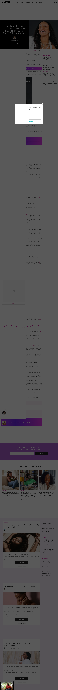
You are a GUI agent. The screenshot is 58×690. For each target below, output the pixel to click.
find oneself (40, 196)
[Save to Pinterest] (16, 43)
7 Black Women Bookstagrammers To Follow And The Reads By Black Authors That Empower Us (28, 494)
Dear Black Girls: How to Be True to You (10, 131)
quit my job (23, 557)
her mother (14, 257)
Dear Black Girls (22, 60)
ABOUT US (40, 2)
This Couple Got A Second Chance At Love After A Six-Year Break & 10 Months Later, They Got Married (48, 562)
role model (23, 177)
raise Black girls (19, 129)
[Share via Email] (17, 43)
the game (7, 64)
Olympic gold (17, 63)
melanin (15, 669)
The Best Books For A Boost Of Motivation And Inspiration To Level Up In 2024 (10, 493)
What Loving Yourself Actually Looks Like (32, 142)
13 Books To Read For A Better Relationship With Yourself (23, 68)
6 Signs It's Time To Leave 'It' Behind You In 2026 (50, 83)
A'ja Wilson (7, 60)
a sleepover (16, 165)
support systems (6, 232)
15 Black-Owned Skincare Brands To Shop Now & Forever (13, 142)
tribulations (14, 125)
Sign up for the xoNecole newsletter (20, 402)
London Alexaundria (45, 566)
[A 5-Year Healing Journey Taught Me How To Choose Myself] (21, 542)
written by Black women (13, 50)
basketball (18, 200)
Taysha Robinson (14, 40)
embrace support (16, 335)
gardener (8, 253)
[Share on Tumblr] (14, 43)
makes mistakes (4, 354)
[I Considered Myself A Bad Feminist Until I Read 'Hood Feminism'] (4, 423)
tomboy (18, 65)
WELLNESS (28, 2)
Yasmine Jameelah (44, 544)
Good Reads (14, 24)
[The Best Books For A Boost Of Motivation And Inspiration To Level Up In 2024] (10, 479)
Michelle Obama (27, 50)
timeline (39, 331)
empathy (32, 134)
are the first (36, 365)
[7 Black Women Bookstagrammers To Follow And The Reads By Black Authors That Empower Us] (29, 479)
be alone (29, 556)
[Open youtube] (54, 2)
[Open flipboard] (56, 2)
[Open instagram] (53, 2)
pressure (9, 371)
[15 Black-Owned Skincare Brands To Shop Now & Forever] (4, 141)
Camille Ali (45, 78)
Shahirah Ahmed (46, 62)
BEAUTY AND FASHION (46, 55)
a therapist (28, 375)
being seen (35, 173)
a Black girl (39, 161)
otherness (15, 169)
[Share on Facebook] (11, 43)
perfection (33, 345)
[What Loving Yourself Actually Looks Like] (23, 141)
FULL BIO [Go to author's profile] (9, 415)
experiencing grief (24, 331)
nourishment (24, 229)
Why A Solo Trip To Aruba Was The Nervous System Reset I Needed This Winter (47, 540)
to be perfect (22, 345)
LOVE (32, 2)
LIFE (36, 2)
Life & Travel (6, 522)
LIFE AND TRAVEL (45, 71)
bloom (15, 249)
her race (25, 167)
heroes (17, 204)
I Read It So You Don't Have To (12, 396)
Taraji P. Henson (35, 50)
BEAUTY (18, 2)
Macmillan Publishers (4, 123)
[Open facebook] (50, 2)
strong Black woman (15, 363)
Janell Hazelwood (23, 499)
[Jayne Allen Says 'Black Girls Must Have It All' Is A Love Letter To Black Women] (47, 479)
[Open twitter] (51, 2)
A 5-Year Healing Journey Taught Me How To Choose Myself (49, 74)
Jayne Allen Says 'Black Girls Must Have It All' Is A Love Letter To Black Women (46, 493)
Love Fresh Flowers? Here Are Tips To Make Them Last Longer (48, 551)
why (18, 196)
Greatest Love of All (19, 608)
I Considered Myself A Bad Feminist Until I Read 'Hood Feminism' (20, 422)
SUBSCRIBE (41, 453)
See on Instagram (14, 303)
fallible (4, 349)
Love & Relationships (7, 584)
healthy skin (15, 670)
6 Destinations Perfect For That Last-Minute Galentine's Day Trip (47, 530)
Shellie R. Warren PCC (47, 69)
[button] (13, 681)
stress (18, 371)
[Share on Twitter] (12, 43)
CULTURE (22, 2)
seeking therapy (8, 362)
